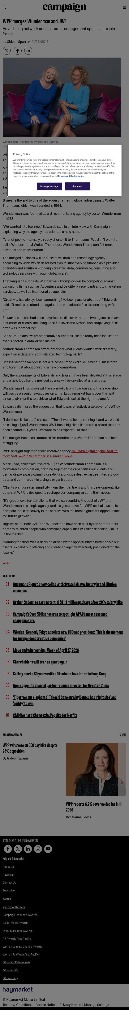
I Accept (77, 186)
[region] (64, 171)
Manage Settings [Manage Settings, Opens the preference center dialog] (49, 186)
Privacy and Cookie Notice (71, 175)
